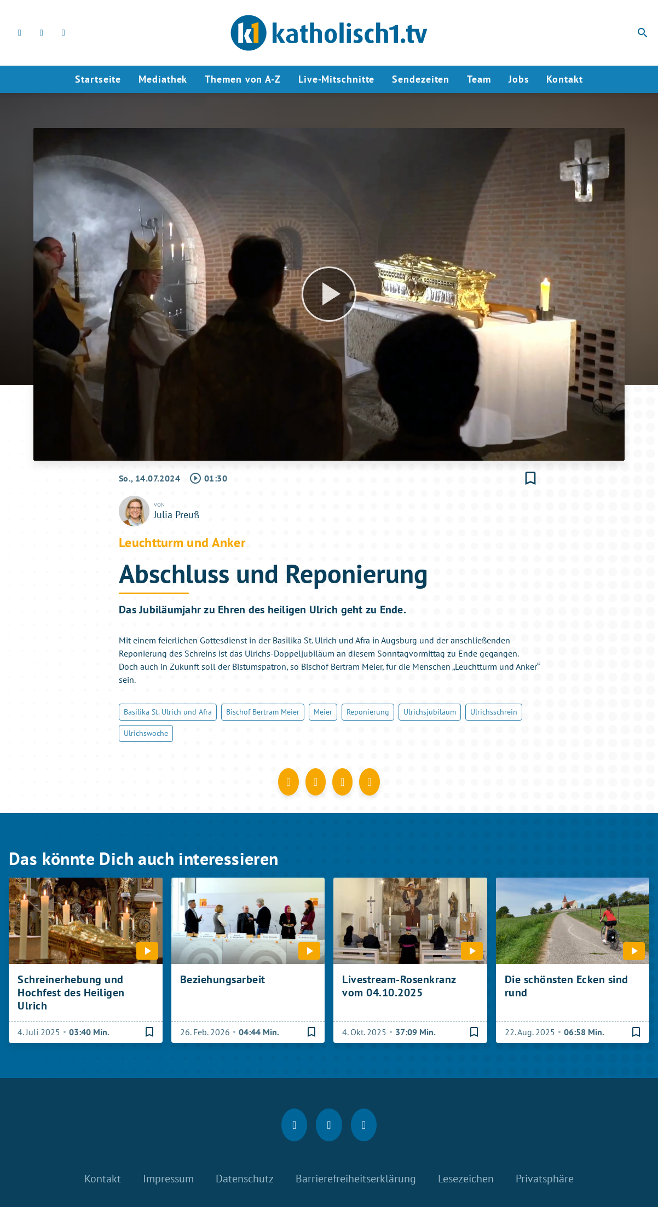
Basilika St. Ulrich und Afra (168, 712)
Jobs (519, 79)
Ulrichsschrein (493, 712)
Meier (323, 712)
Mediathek (162, 79)
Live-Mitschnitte (336, 79)
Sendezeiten (420, 79)
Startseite (98, 79)
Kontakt (564, 79)
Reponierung (368, 712)
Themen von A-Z (243, 79)
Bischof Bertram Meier (262, 712)
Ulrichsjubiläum (429, 712)
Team (479, 79)
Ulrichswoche (146, 733)
